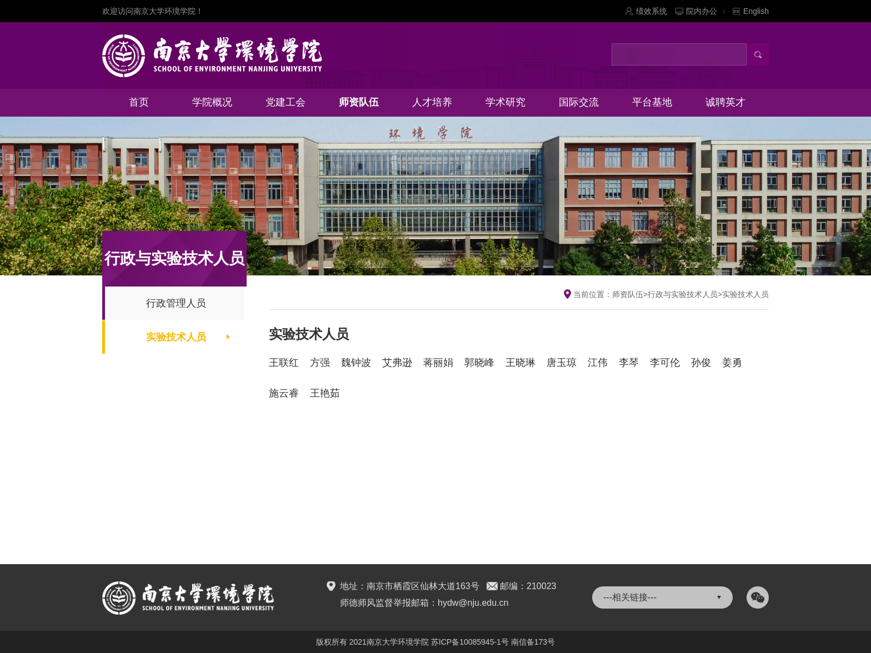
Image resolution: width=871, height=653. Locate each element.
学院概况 (212, 102)
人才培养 (432, 102)
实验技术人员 (176, 337)
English (756, 11)
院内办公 (705, 11)
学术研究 (505, 102)
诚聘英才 (725, 102)
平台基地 (652, 102)
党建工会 (286, 102)
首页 (139, 102)
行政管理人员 (176, 303)
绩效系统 (651, 11)
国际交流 (579, 102)
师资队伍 (359, 102)
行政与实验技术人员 (683, 294)
